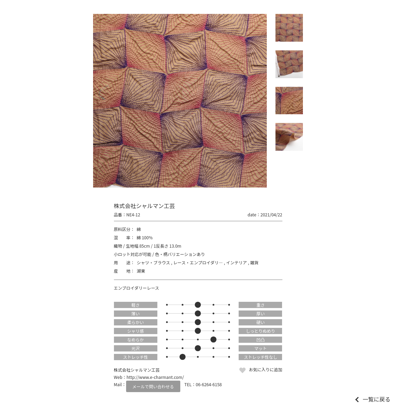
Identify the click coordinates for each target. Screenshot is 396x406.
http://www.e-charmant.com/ (155, 377)
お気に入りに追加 (265, 369)
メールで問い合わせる (153, 386)
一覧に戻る (376, 399)
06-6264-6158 (209, 384)
